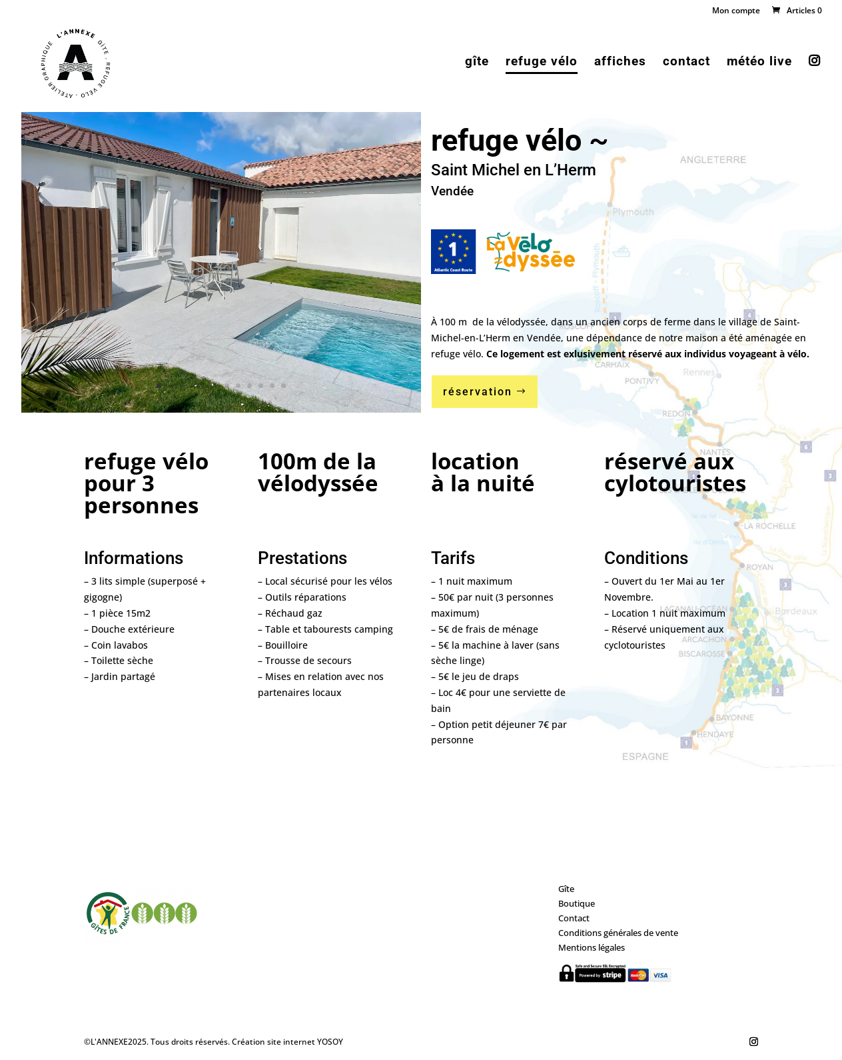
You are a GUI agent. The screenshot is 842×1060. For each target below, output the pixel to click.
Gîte (566, 889)
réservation (477, 391)
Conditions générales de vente (618, 933)
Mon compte (736, 11)
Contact (574, 918)
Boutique (576, 903)
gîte (477, 63)
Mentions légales (591, 947)
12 (283, 385)
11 (272, 385)
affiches (620, 63)
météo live (759, 63)
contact (686, 63)
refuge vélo (542, 63)
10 (260, 385)
